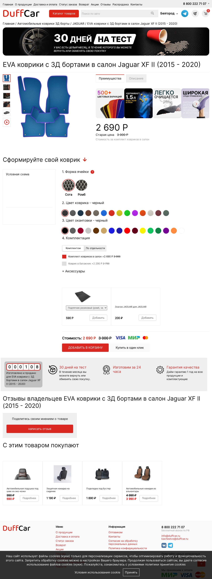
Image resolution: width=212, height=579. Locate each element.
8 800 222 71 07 (194, 4)
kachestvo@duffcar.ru (174, 538)
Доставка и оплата (45, 4)
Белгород (167, 13)
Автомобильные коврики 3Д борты (43, 23)
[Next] (196, 104)
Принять (131, 572)
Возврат (84, 4)
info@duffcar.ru (170, 535)
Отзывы (106, 4)
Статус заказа (68, 4)
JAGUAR (78, 23)
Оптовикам (115, 532)
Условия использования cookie (97, 572)
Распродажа (121, 4)
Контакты (136, 4)
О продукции (23, 4)
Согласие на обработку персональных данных (123, 542)
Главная (8, 4)
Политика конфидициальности (127, 548)
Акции (95, 4)
